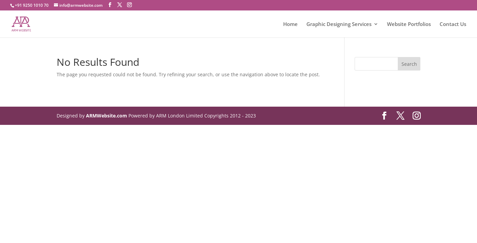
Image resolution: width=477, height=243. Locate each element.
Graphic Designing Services (338, 24)
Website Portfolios (409, 24)
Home (290, 24)
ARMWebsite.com (106, 115)
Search (409, 64)
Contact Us (453, 24)
